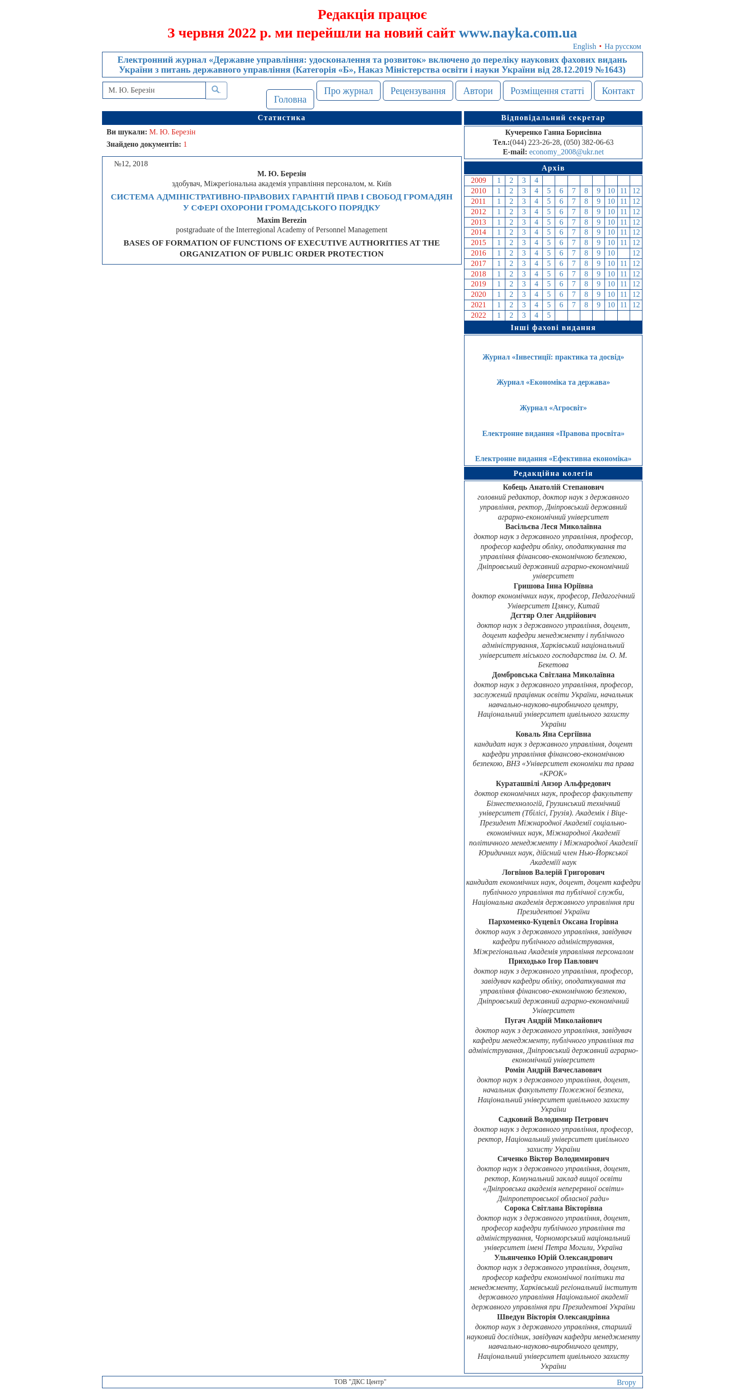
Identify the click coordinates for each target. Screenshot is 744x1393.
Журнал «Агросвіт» (553, 408)
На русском (622, 46)
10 (611, 191)
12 (636, 191)
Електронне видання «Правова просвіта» (553, 433)
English (584, 46)
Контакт (618, 90)
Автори (478, 90)
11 (623, 191)
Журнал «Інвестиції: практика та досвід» (553, 357)
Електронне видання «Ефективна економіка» (553, 459)
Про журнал (348, 90)
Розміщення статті (548, 90)
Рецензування (418, 90)
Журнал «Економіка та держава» (553, 382)
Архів (553, 168)
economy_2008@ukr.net (566, 152)
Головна (290, 99)
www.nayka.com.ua (518, 32)
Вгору (626, 1382)
